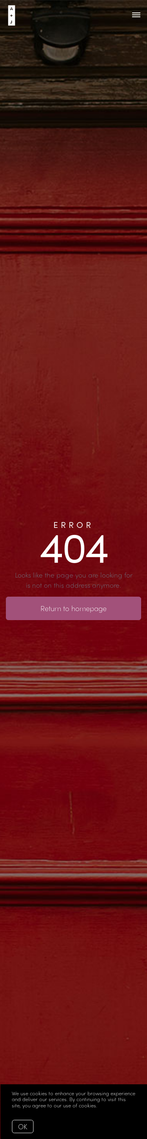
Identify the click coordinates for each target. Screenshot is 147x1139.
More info (110, 1105)
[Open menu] (136, 15)
